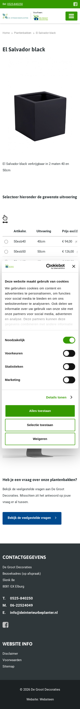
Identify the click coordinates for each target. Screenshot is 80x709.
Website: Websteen (40, 699)
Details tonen (56, 397)
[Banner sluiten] (73, 266)
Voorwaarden (12, 660)
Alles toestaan (40, 411)
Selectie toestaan (40, 425)
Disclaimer (10, 654)
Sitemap (8, 666)
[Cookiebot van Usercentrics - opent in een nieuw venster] (48, 266)
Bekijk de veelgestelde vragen (29, 518)
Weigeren (40, 439)
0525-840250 (15, 4)
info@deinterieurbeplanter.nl (34, 612)
